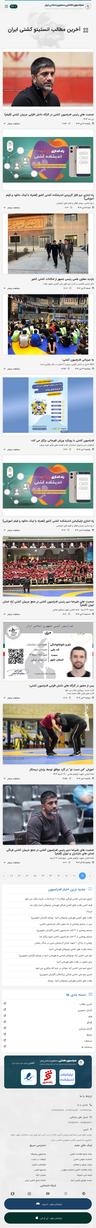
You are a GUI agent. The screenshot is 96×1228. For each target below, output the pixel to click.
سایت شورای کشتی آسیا (81, 1180)
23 (50, 876)
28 (11, 876)
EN (13, 6)
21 (66, 876)
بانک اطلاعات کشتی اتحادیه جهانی (76, 1169)
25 (35, 876)
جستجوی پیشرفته (38, 1154)
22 (58, 876)
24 (43, 876)
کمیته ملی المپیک (84, 1175)
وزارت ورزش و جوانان (82, 1164)
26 (27, 876)
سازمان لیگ (41, 1175)
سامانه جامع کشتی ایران (35, 1180)
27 (19, 876)
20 (74, 876)
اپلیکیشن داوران (39, 1164)
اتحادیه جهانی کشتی (82, 1159)
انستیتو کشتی (40, 1169)
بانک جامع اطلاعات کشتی (81, 1154)
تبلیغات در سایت (38, 1159)
